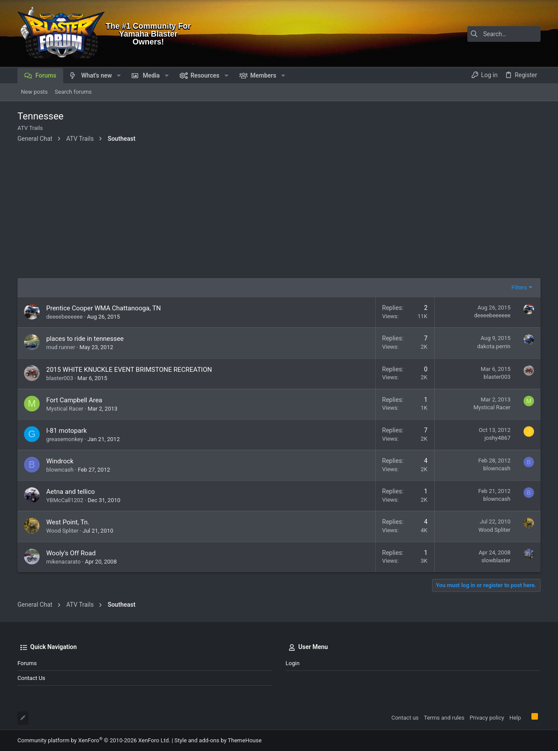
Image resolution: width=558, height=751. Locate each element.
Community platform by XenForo (93, 740)
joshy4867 (497, 438)
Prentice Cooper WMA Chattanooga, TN (103, 308)
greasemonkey (64, 439)
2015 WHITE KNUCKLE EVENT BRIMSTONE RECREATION (129, 370)
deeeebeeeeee (64, 316)
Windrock (60, 461)
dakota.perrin (493, 346)
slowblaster (495, 560)
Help (515, 717)
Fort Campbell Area (74, 400)
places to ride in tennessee (85, 339)
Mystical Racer (64, 408)
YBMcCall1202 (64, 500)
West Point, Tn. (67, 522)
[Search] (486, 34)
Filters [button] (519, 287)
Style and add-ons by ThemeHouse (218, 740)
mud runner (60, 347)
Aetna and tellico (70, 492)
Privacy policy (487, 717)
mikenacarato (63, 561)
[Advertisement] (279, 213)
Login (292, 663)
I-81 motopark (66, 431)
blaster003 (59, 378)
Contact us (31, 678)
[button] (119, 75)
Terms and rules (444, 717)
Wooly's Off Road (70, 553)
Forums (27, 663)
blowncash (60, 469)
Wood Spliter (62, 530)
